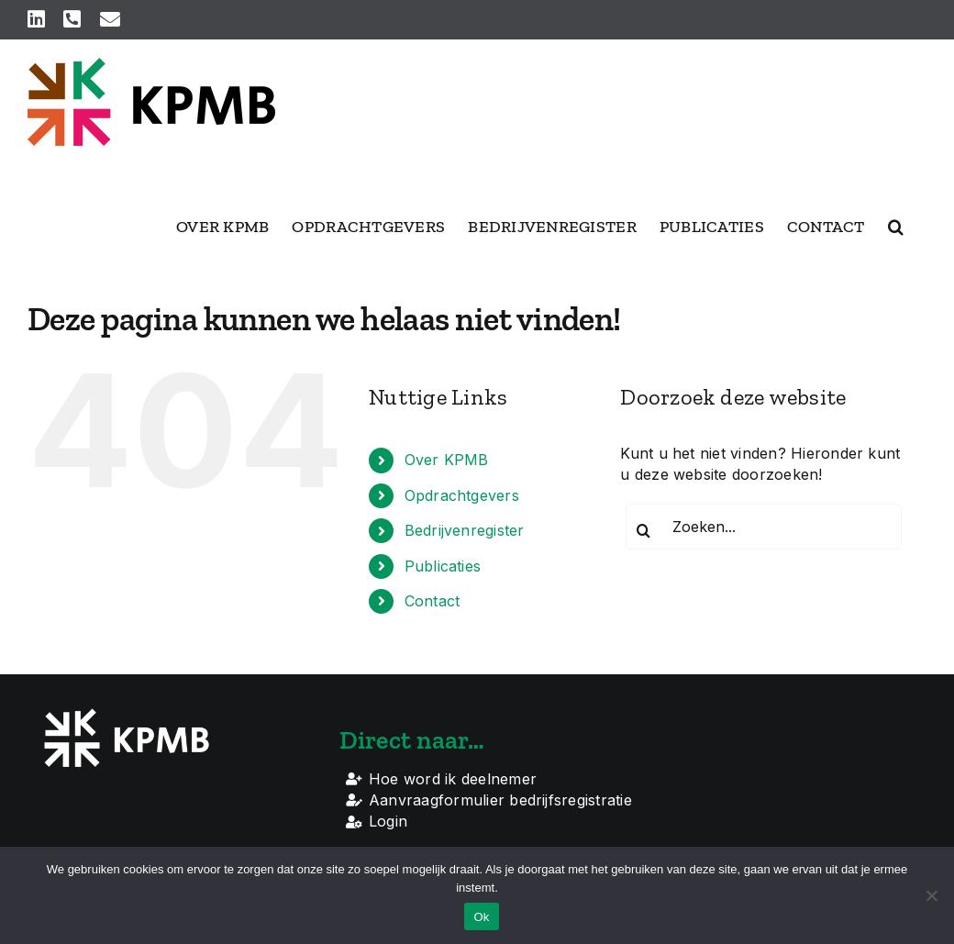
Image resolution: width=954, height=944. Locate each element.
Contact (432, 601)
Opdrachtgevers (462, 495)
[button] (896, 226)
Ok (481, 917)
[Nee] (931, 895)
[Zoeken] (643, 530)
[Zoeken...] (764, 527)
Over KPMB (447, 459)
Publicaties (443, 566)
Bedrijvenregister (465, 530)
